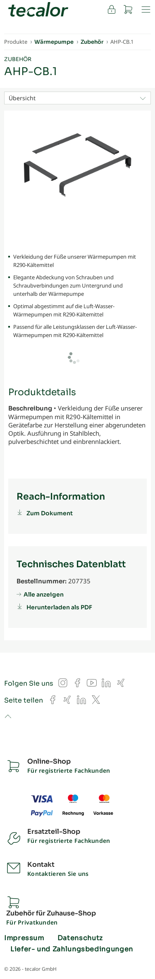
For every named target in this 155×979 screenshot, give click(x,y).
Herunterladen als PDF (59, 607)
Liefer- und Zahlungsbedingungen (71, 949)
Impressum (24, 938)
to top (7, 717)
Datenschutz (80, 938)
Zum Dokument (49, 513)
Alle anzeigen (44, 594)
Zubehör (17, 59)
